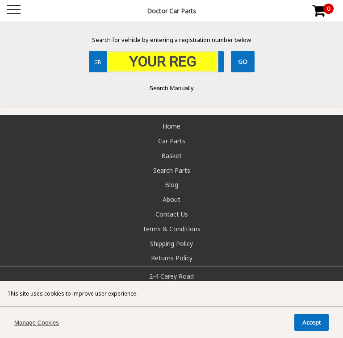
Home (171, 126)
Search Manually (171, 88)
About (171, 199)
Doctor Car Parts (171, 11)
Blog (171, 184)
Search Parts (171, 170)
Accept (311, 322)
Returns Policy (171, 258)
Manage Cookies (36, 322)
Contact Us (171, 214)
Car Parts (171, 141)
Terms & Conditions (171, 229)
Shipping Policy (171, 243)
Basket (171, 155)
